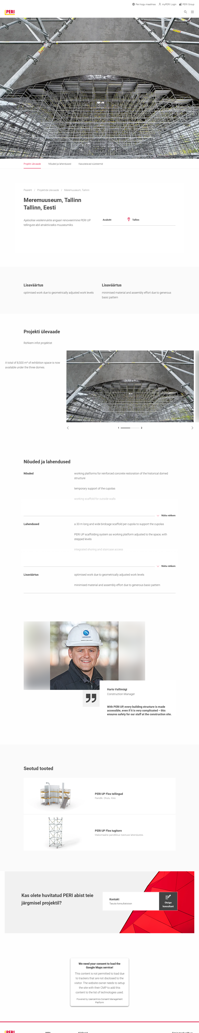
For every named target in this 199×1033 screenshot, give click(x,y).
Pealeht (28, 190)
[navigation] (140, 902)
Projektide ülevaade (48, 190)
